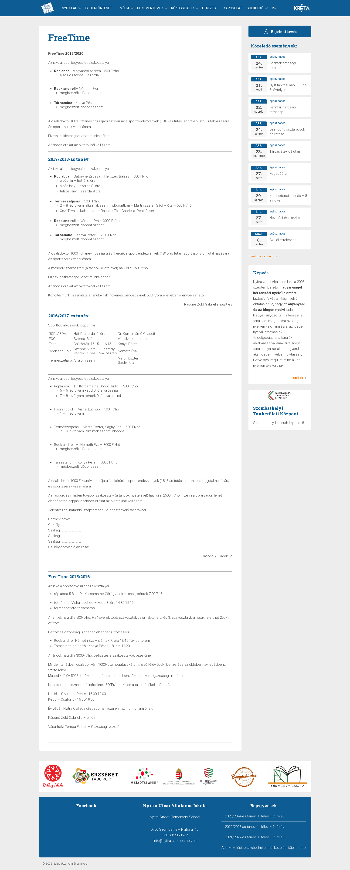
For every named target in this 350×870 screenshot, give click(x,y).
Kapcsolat (233, 8)
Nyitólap (69, 8)
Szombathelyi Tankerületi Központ (276, 411)
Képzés (260, 272)
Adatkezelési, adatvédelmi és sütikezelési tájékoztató (263, 848)
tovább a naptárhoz (264, 256)
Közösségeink (182, 8)
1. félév (263, 816)
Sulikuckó (255, 8)
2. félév (278, 816)
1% (273, 8)
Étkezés (209, 8)
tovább (300, 378)
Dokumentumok (150, 8)
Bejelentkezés (284, 31)
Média (124, 8)
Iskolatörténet (98, 8)
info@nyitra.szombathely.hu (175, 841)
